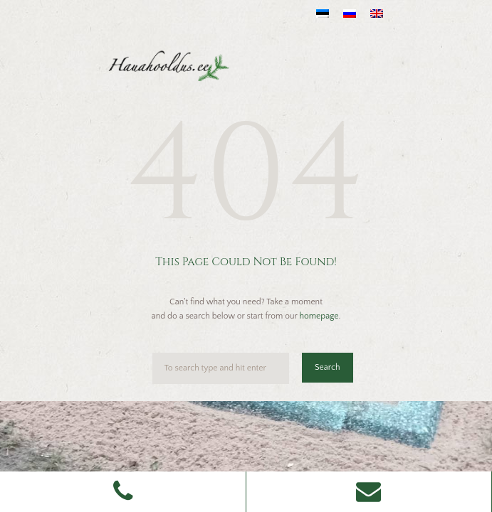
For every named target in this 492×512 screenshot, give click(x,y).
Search (327, 367)
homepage (318, 316)
